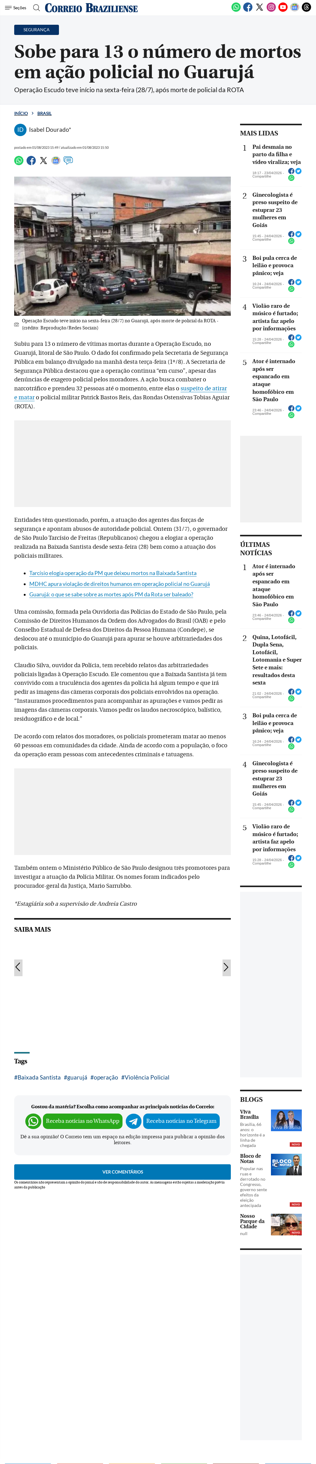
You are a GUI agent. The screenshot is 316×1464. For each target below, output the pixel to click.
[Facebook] (247, 10)
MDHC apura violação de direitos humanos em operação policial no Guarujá (119, 584)
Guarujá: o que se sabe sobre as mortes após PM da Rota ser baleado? (111, 594)
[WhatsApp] (236, 10)
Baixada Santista (39, 1077)
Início (21, 113)
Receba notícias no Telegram (181, 1121)
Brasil (44, 113)
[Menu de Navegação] (16, 8)
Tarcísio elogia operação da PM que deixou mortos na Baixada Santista (113, 573)
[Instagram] (271, 10)
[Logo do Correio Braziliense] (91, 8)
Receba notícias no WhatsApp (82, 1121)
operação (106, 1077)
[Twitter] (259, 10)
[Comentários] (68, 163)
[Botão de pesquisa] (35, 8)
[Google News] (294, 10)
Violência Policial (147, 1077)
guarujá (77, 1077)
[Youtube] (283, 10)
